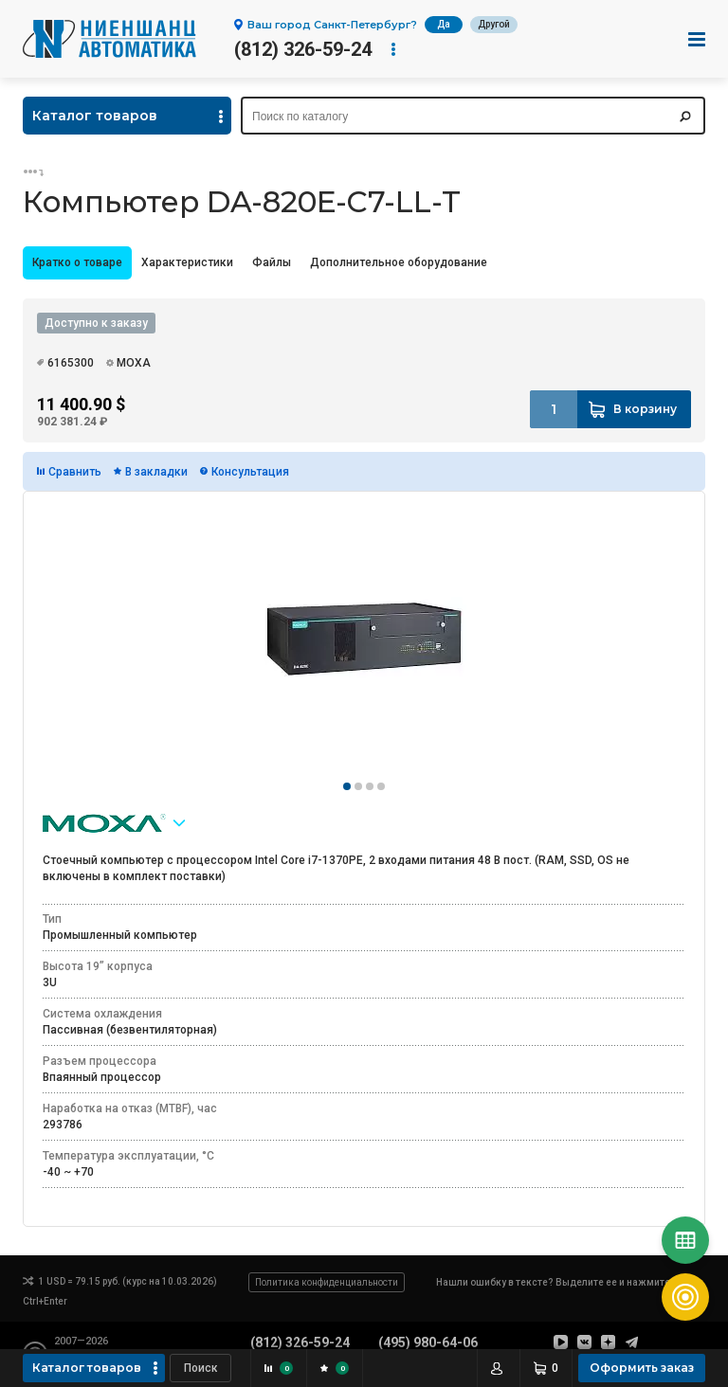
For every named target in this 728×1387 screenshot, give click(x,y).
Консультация (250, 471)
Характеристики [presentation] (187, 262)
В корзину (645, 409)
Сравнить (74, 471)
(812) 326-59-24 (303, 49)
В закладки (156, 471)
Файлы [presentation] (271, 262)
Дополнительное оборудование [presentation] (398, 262)
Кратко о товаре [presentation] (77, 262)
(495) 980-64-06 (428, 1342)
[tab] (77, 262)
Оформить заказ (642, 1367)
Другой (494, 24)
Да (443, 24)
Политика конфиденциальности (326, 1282)
